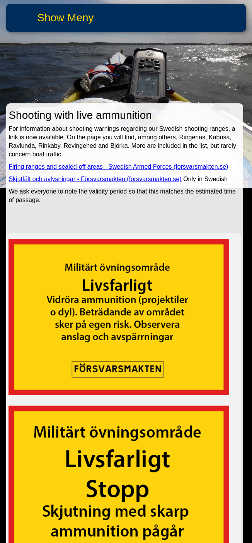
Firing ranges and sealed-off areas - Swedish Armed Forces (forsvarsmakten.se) (118, 166)
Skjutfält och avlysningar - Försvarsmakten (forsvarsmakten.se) (95, 179)
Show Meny (65, 18)
